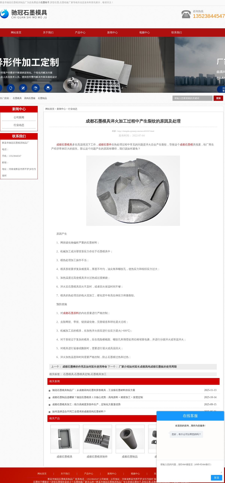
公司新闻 (19, 111)
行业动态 (19, 119)
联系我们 (176, 32)
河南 (137, 478)
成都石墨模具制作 (97, 450)
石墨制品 (42, 92)
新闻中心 (112, 32)
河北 (127, 478)
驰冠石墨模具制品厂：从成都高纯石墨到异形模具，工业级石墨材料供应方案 (93, 384)
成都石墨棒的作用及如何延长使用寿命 (85, 360)
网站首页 (16, 32)
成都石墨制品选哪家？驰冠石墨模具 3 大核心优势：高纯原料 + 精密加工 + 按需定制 (97, 391)
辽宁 (132, 478)
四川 (117, 478)
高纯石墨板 (30, 92)
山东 (102, 478)
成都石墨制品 (130, 450)
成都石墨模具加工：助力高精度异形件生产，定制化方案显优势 (86, 398)
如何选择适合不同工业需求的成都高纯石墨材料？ (79, 405)
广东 (107, 478)
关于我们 (48, 32)
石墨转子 (45, 2)
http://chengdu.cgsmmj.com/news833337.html (136, 125)
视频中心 (144, 32)
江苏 (112, 478)
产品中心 (80, 32)
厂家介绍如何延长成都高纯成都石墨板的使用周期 (147, 360)
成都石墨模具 (64, 450)
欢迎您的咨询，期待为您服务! (190, 425)
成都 (122, 478)
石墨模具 (17, 92)
